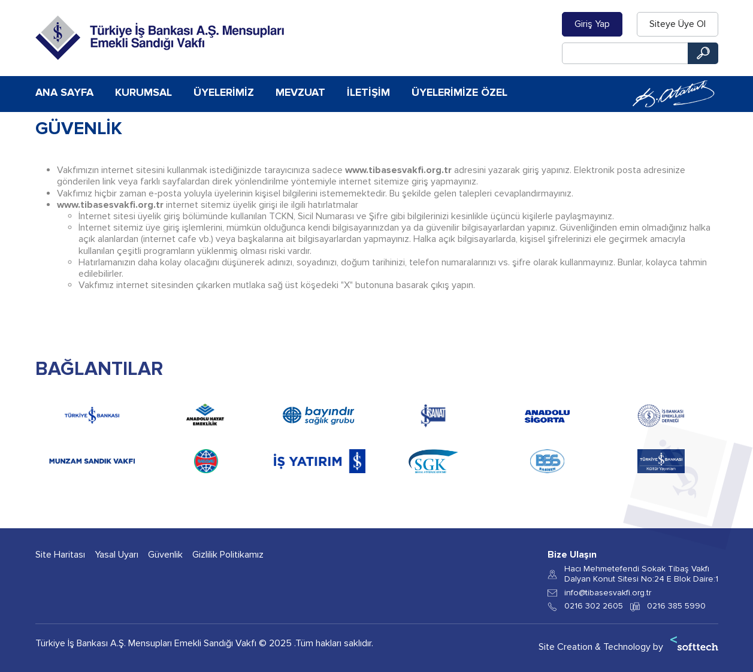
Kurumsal (143, 92)
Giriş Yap (592, 24)
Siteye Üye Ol (677, 24)
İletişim (368, 92)
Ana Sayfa (64, 92)
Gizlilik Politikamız (228, 555)
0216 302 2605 (593, 606)
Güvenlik (165, 555)
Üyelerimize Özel (459, 92)
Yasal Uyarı (116, 555)
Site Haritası (60, 555)
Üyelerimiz (223, 92)
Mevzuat (300, 92)
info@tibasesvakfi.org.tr (607, 593)
